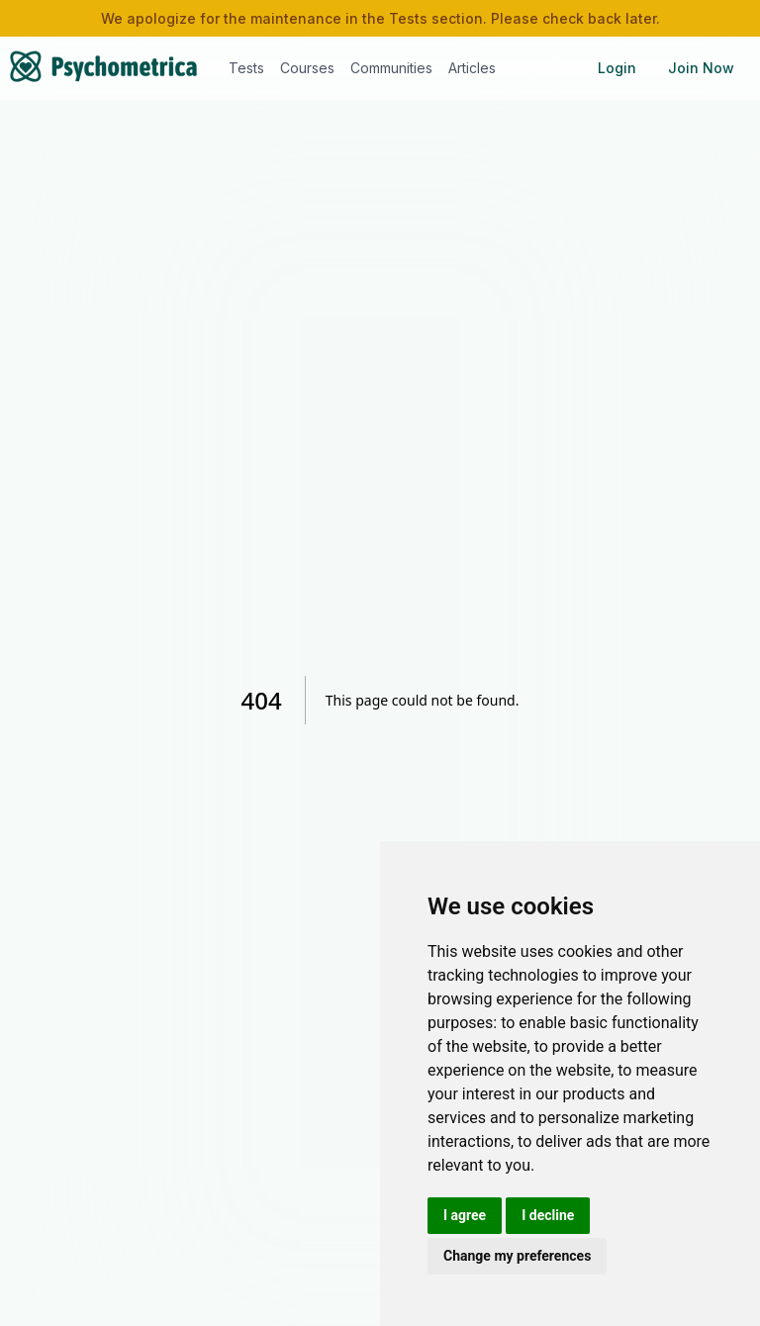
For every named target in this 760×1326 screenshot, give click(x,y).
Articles (472, 67)
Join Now (701, 67)
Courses (307, 67)
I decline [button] (548, 1215)
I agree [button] (464, 1215)
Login (617, 67)
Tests (246, 67)
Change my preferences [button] (517, 1256)
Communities (391, 67)
